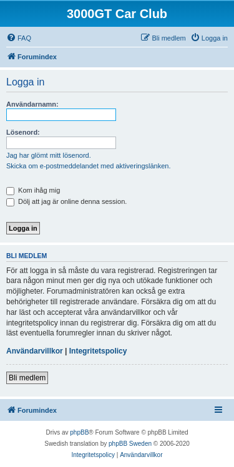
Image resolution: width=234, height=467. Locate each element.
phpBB (79, 432)
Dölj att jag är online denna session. (66, 201)
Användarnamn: (32, 104)
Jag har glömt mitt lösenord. (48, 155)
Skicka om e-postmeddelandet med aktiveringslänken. (88, 166)
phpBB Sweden (130, 443)
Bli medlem (27, 377)
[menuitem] (18, 38)
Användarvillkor (34, 351)
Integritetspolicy (98, 351)
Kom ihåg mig (33, 190)
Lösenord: (23, 132)
